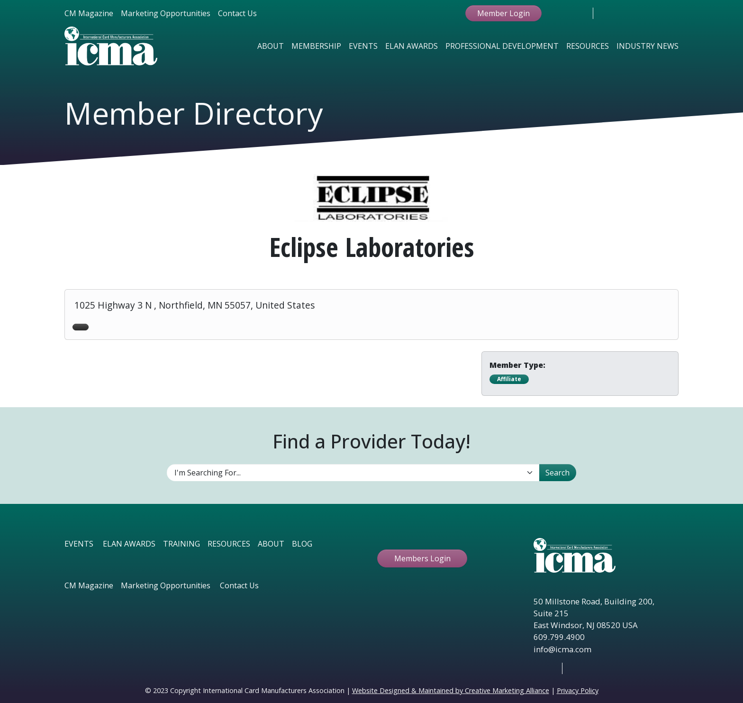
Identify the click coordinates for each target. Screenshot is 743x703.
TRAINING (181, 544)
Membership (316, 46)
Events (363, 46)
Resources (587, 46)
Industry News (647, 46)
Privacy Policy (577, 690)
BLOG (302, 544)
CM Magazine (88, 13)
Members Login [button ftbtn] (422, 558)
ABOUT (271, 544)
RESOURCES (229, 544)
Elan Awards (411, 46)
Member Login (503, 13)
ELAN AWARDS (129, 544)
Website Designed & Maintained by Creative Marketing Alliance (450, 690)
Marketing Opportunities (165, 13)
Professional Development (502, 46)
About (270, 46)
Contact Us (237, 13)
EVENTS (78, 544)
